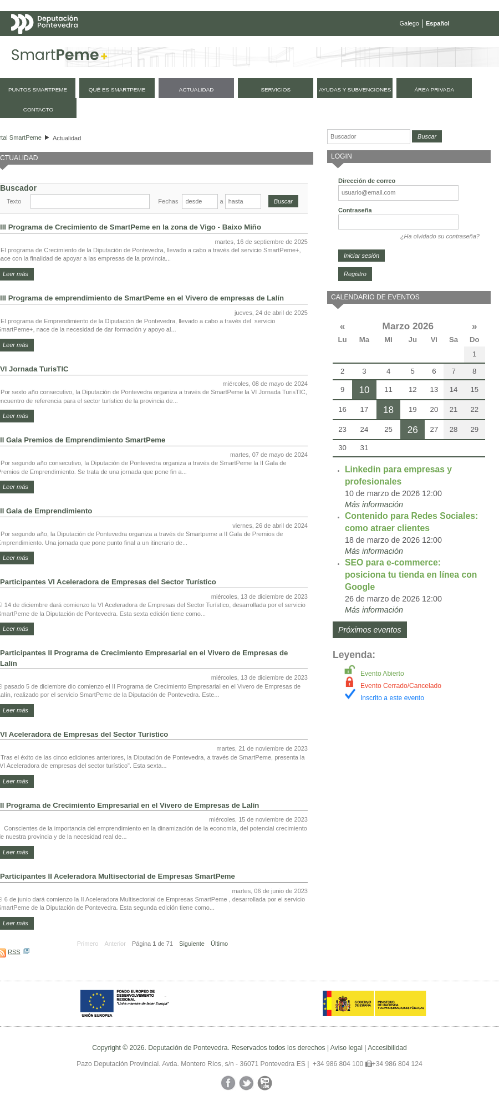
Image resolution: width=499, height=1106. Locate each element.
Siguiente (192, 943)
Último (219, 943)
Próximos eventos (369, 629)
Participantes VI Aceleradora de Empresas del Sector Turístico (108, 582)
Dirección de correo (366, 180)
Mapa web (120, 45)
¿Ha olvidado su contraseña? (440, 236)
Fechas (168, 201)
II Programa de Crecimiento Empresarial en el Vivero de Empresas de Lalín (129, 805)
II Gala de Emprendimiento (46, 511)
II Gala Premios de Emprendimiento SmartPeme (82, 440)
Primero (88, 943)
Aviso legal (346, 1048)
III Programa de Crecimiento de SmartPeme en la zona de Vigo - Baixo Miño (130, 227)
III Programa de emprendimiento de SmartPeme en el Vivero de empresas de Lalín (142, 298)
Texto (14, 201)
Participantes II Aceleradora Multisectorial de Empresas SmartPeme (117, 876)
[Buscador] (368, 136)
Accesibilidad (387, 1048)
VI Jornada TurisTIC (34, 369)
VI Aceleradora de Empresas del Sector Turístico (84, 734)
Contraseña (355, 210)
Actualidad (67, 138)
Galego (409, 23)
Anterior (115, 943)
